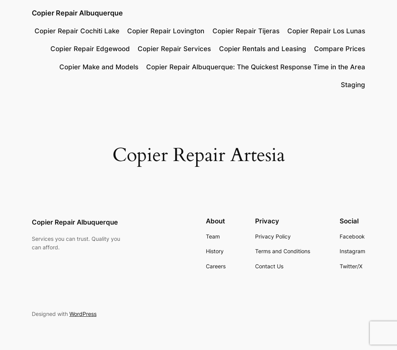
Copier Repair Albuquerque (77, 13)
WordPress (83, 314)
